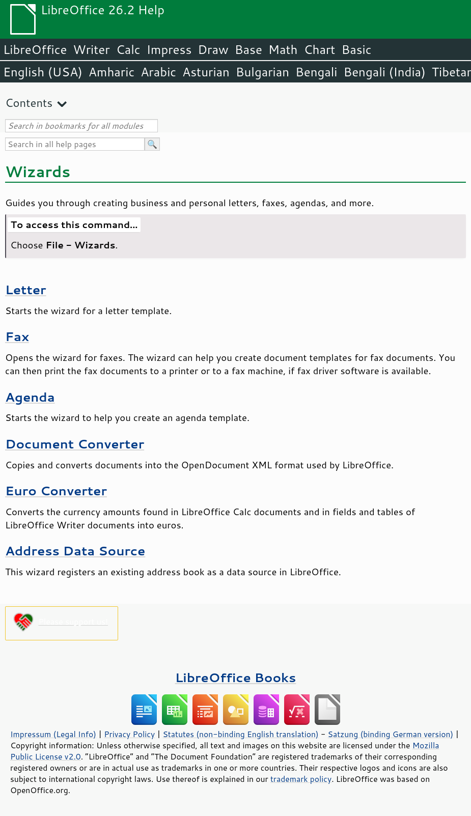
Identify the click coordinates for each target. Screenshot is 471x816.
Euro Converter (56, 490)
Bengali (316, 71)
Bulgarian (262, 71)
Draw (213, 49)
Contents (28, 102)
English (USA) (42, 71)
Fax (17, 336)
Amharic (111, 71)
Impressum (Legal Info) (53, 734)
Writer (91, 49)
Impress (169, 49)
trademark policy (300, 778)
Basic (356, 49)
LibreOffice (35, 49)
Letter (25, 289)
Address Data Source (75, 550)
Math (283, 49)
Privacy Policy (129, 734)
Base (248, 49)
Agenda (30, 397)
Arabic (158, 71)
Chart (319, 49)
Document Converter (74, 444)
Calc (128, 49)
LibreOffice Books (235, 677)
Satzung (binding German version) (391, 734)
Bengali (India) (385, 71)
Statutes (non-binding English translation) (240, 734)
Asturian (206, 71)
